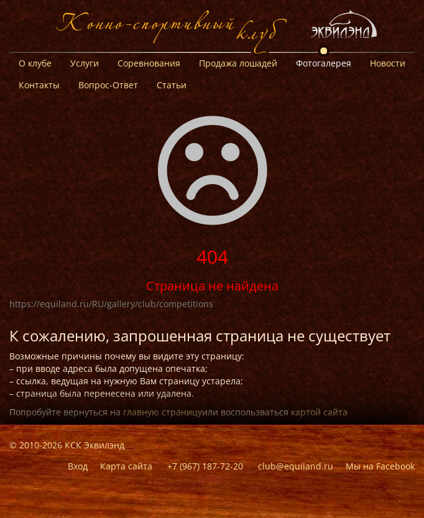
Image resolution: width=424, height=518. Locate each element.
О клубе (35, 63)
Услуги (84, 63)
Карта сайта (126, 466)
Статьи (172, 85)
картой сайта (319, 412)
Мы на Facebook (380, 466)
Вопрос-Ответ (108, 85)
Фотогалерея (323, 63)
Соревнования (149, 63)
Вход (78, 466)
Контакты (39, 85)
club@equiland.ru (295, 466)
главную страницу (162, 412)
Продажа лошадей (238, 63)
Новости (387, 63)
